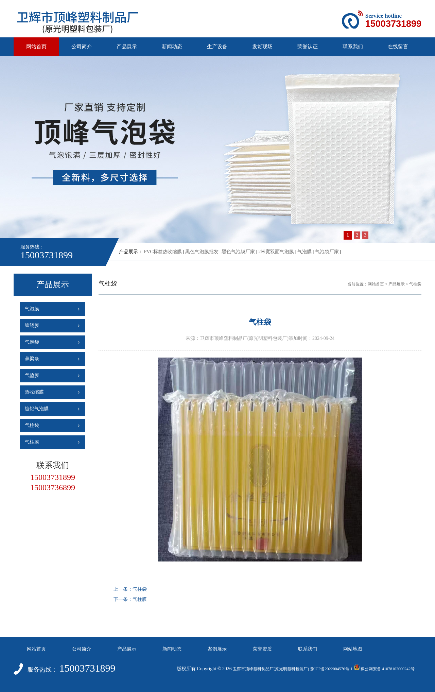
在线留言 (398, 46)
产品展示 (127, 46)
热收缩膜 (34, 392)
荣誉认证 (307, 46)
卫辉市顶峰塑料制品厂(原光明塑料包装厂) (271, 669)
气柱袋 (32, 425)
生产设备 (217, 46)
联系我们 (353, 46)
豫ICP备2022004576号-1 (331, 669)
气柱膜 (32, 442)
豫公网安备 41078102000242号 (384, 669)
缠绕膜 (32, 325)
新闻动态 (172, 46)
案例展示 (217, 649)
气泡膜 (304, 251)
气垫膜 (32, 375)
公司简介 (81, 46)
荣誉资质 (262, 649)
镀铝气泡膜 (37, 408)
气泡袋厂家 (327, 251)
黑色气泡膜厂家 (238, 251)
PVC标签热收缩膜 (163, 251)
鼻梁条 (32, 358)
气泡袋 (32, 342)
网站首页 (36, 46)
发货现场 (262, 46)
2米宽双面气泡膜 (276, 251)
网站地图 (352, 649)
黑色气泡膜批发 (202, 251)
